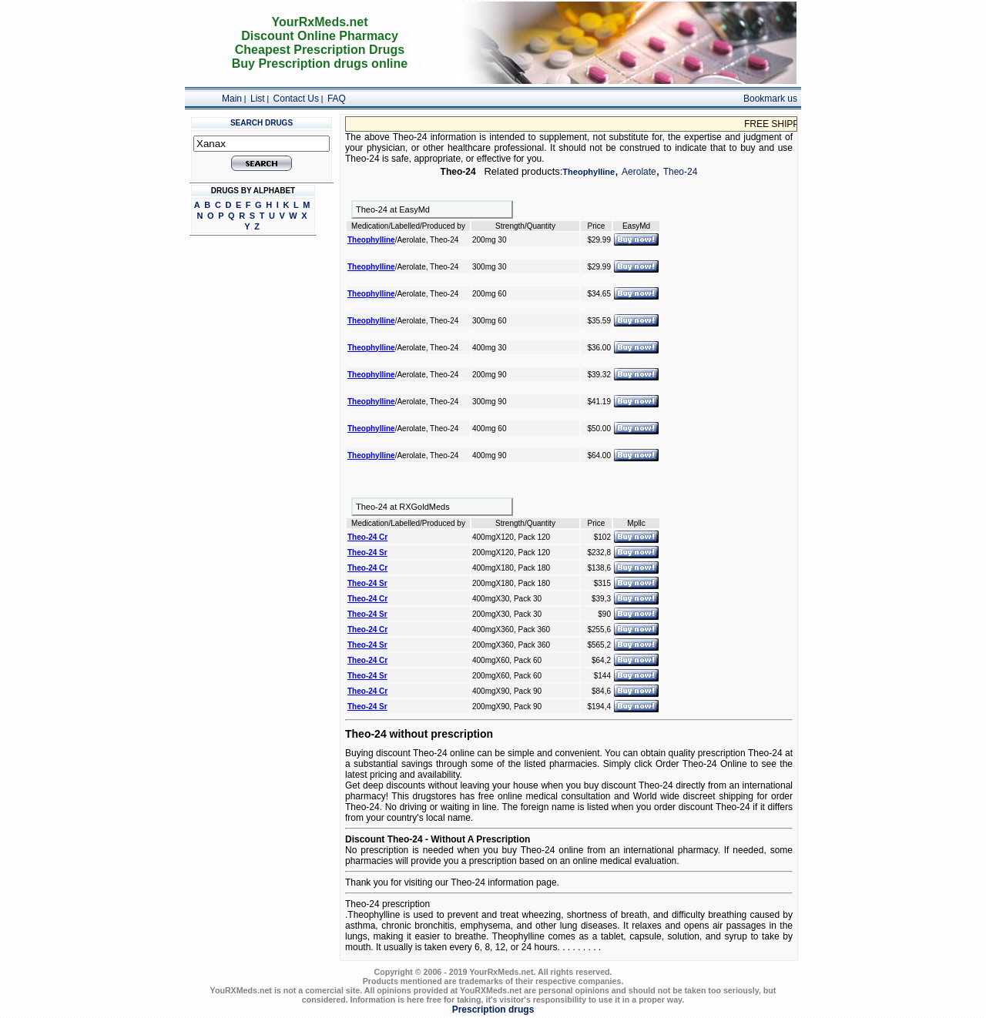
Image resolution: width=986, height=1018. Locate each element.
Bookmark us (770, 98)
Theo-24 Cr (367, 537)
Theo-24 (680, 171)
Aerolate (639, 171)
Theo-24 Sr (367, 552)
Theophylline (588, 171)
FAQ (336, 98)
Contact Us (296, 98)
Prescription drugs (493, 1009)
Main (232, 98)
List (257, 98)
